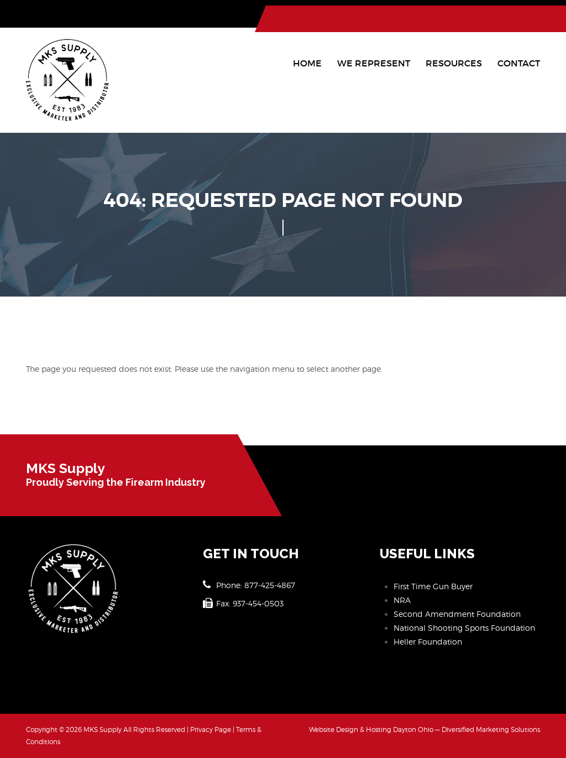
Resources (454, 63)
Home (307, 63)
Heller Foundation (428, 641)
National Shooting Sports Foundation (464, 627)
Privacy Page (210, 729)
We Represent (373, 63)
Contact (518, 63)
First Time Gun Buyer (433, 586)
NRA (402, 600)
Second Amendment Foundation (457, 614)
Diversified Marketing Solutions (491, 729)
